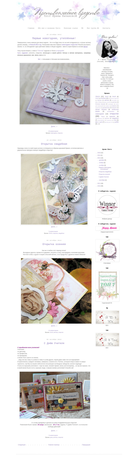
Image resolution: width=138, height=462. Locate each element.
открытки (60, 133)
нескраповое (110, 111)
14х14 (51, 332)
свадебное (61, 233)
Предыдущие (86, 445)
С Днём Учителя (54, 343)
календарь (110, 104)
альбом (103, 98)
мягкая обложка (101, 109)
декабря (101, 160)
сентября (102, 180)
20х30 (97, 98)
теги (115, 120)
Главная (31, 28)
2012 (99, 158)
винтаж (56, 332)
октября (101, 165)
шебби (117, 122)
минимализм (106, 107)
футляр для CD (109, 122)
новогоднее (54, 133)
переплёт (112, 116)
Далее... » (54, 126)
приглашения (98, 118)
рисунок (107, 118)
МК (82, 28)
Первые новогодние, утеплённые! (54, 38)
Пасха (103, 116)
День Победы (98, 102)
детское (114, 102)
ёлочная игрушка (100, 104)
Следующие (21, 445)
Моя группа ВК (93, 28)
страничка (109, 120)
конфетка (114, 106)
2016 (99, 153)
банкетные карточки (114, 98)
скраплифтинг (101, 120)
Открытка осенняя (54, 244)
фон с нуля (98, 122)
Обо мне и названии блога (49, 28)
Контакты (106, 28)
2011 (99, 183)
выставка (114, 100)
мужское (114, 107)
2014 (99, 155)
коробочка (98, 107)
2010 (99, 186)
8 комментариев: (53, 435)
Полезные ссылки (71, 28)
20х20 (114, 96)
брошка (99, 100)
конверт (107, 106)
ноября (101, 162)
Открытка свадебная (54, 144)
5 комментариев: (53, 231)
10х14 (50, 233)
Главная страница (53, 445)
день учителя (53, 437)
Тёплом (40, 51)
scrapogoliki (60, 51)
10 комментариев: (53, 330)
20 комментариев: (53, 131)
